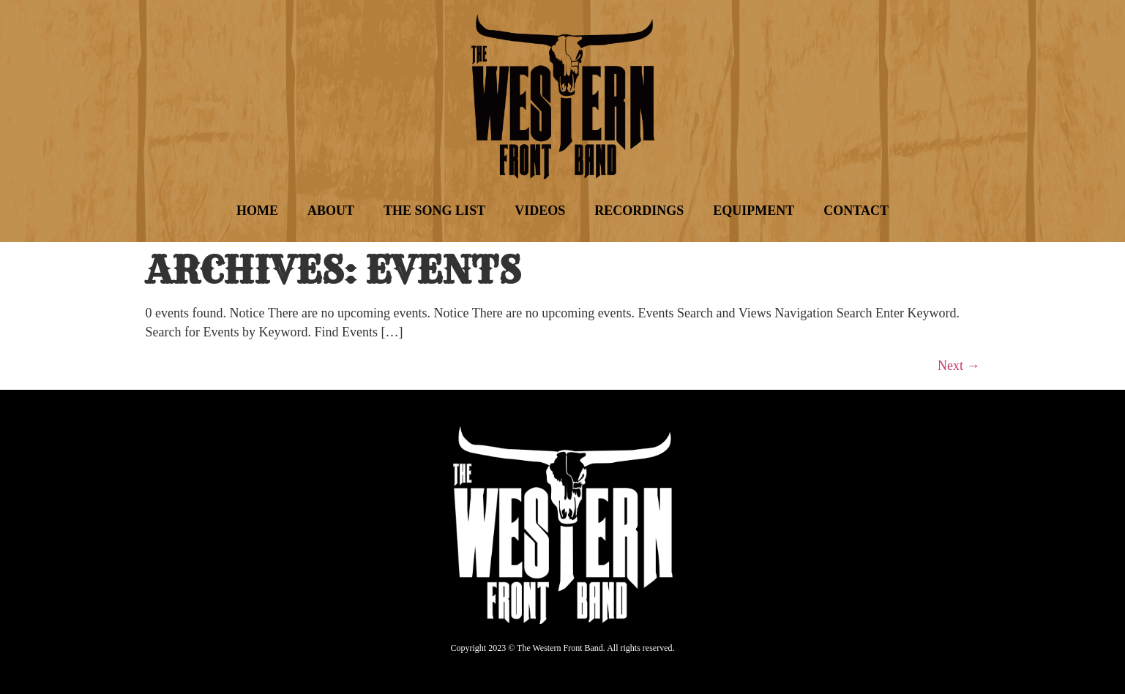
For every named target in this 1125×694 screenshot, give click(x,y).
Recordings (639, 210)
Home (257, 210)
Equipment (753, 210)
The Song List (434, 210)
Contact (856, 210)
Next (959, 365)
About (330, 210)
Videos (540, 210)
